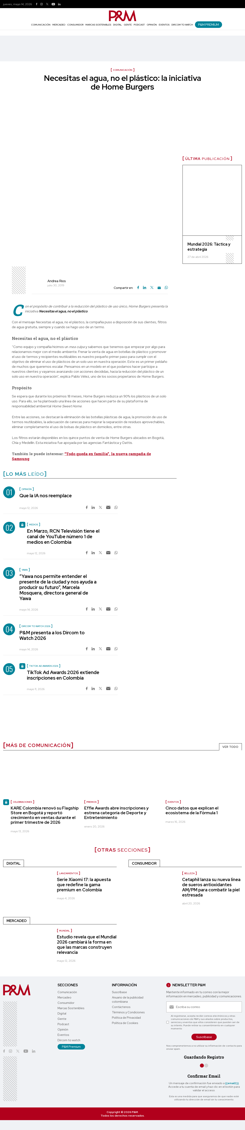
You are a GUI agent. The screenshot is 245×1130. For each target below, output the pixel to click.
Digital (117, 24)
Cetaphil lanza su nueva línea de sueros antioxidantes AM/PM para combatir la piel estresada (211, 887)
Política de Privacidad (126, 1018)
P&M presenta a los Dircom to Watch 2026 (52, 635)
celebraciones (22, 802)
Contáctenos (121, 1007)
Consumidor (75, 24)
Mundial (64, 930)
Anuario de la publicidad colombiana (127, 1000)
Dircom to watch (182, 24)
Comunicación (40, 24)
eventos (173, 802)
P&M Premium (208, 25)
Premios (91, 802)
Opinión (152, 24)
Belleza (189, 873)
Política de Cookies (125, 1023)
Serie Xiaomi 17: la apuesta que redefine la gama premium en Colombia (84, 885)
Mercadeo (58, 24)
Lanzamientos (68, 873)
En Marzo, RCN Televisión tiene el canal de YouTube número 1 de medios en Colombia (63, 536)
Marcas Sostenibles (98, 24)
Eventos (164, 24)
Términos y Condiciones (128, 1012)
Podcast (139, 24)
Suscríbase (119, 992)
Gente (128, 24)
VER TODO (230, 747)
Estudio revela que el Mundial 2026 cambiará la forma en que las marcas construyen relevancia (86, 944)
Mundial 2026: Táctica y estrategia (208, 247)
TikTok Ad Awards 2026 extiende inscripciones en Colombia (63, 675)
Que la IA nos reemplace (45, 496)
